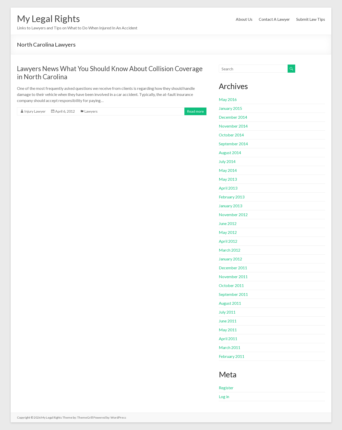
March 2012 (229, 250)
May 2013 (228, 179)
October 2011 (231, 285)
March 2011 (229, 347)
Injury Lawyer (35, 111)
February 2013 (231, 196)
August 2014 (230, 152)
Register (226, 387)
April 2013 (228, 188)
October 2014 (231, 134)
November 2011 (233, 276)
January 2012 (230, 258)
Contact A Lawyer (274, 19)
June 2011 (228, 320)
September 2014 (233, 143)
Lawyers (91, 111)
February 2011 (231, 356)
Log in (224, 396)
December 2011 (233, 267)
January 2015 (230, 108)
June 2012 (228, 223)
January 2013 (230, 205)
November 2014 (233, 126)
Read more (195, 111)
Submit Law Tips (310, 19)
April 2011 (228, 338)
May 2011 (228, 329)
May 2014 (228, 170)
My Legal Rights (48, 18)
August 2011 (230, 303)
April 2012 (228, 241)
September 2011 (233, 294)
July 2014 (227, 161)
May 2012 (228, 232)
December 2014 (233, 117)
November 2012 (233, 214)
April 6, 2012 (65, 111)
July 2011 (227, 312)
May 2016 (228, 99)
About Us (244, 19)
